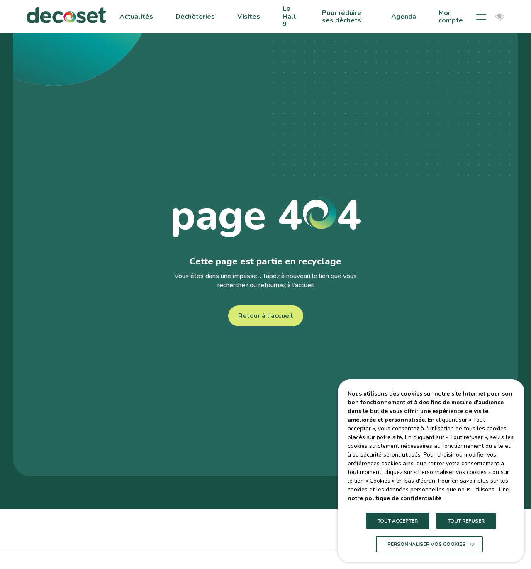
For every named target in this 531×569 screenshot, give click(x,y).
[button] (481, 17)
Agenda (403, 16)
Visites (248, 16)
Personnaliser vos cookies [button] (426, 544)
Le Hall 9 (289, 16)
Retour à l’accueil (265, 315)
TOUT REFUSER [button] (466, 521)
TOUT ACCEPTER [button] (398, 521)
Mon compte (450, 16)
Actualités (136, 16)
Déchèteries (195, 16)
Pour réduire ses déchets (341, 16)
